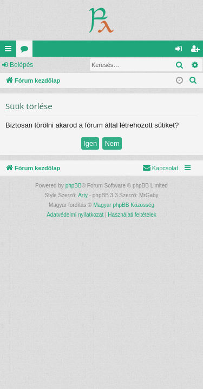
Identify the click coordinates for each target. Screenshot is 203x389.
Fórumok (26, 51)
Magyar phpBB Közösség (123, 205)
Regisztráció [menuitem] (197, 51)
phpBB (74, 186)
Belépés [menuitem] (181, 51)
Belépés (21, 65)
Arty (83, 195)
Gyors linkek (10, 51)
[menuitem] (193, 80)
